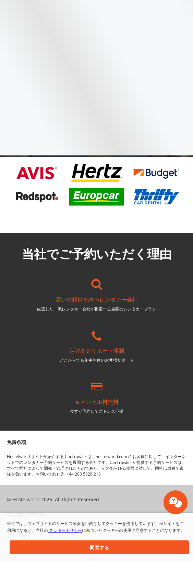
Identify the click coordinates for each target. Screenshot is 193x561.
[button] (99, 547)
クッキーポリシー (65, 530)
